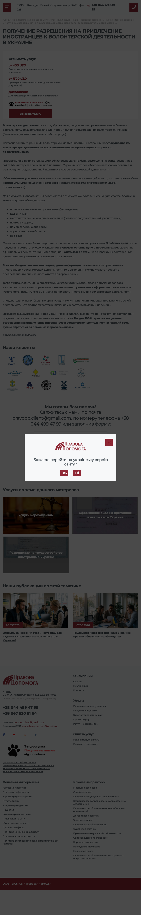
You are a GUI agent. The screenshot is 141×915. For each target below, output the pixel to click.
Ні (77, 473)
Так (64, 473)
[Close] (109, 442)
